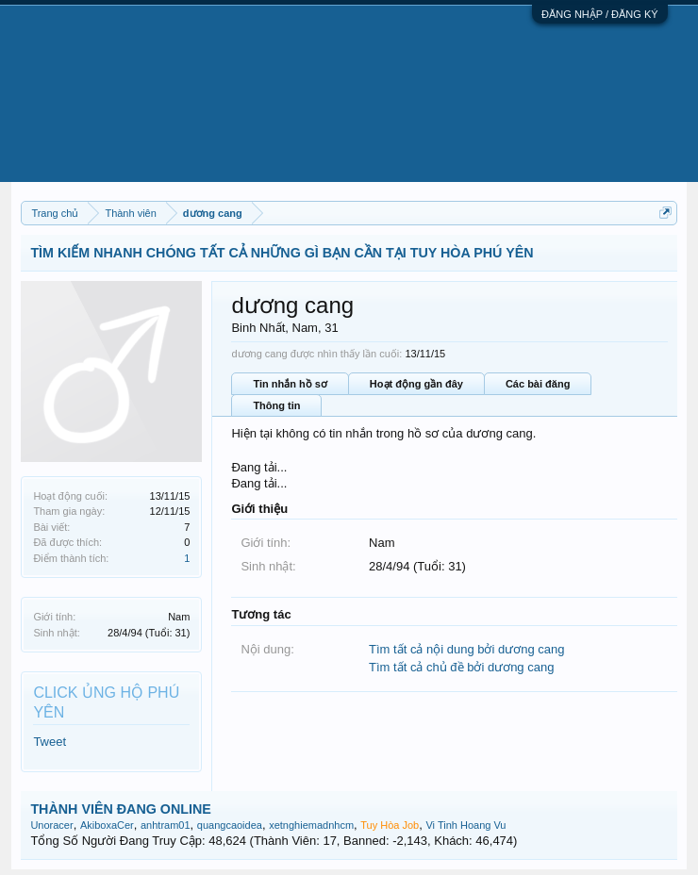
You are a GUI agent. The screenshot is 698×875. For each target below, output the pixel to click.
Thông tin (276, 405)
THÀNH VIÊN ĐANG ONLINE (120, 809)
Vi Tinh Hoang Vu (465, 825)
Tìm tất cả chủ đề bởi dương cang (461, 667)
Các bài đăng (538, 383)
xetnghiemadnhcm (311, 825)
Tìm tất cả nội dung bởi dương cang (466, 649)
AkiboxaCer (107, 825)
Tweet (49, 742)
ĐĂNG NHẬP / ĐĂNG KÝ (599, 14)
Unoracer (51, 825)
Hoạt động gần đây (416, 383)
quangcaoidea (229, 825)
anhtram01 (166, 825)
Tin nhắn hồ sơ (289, 383)
